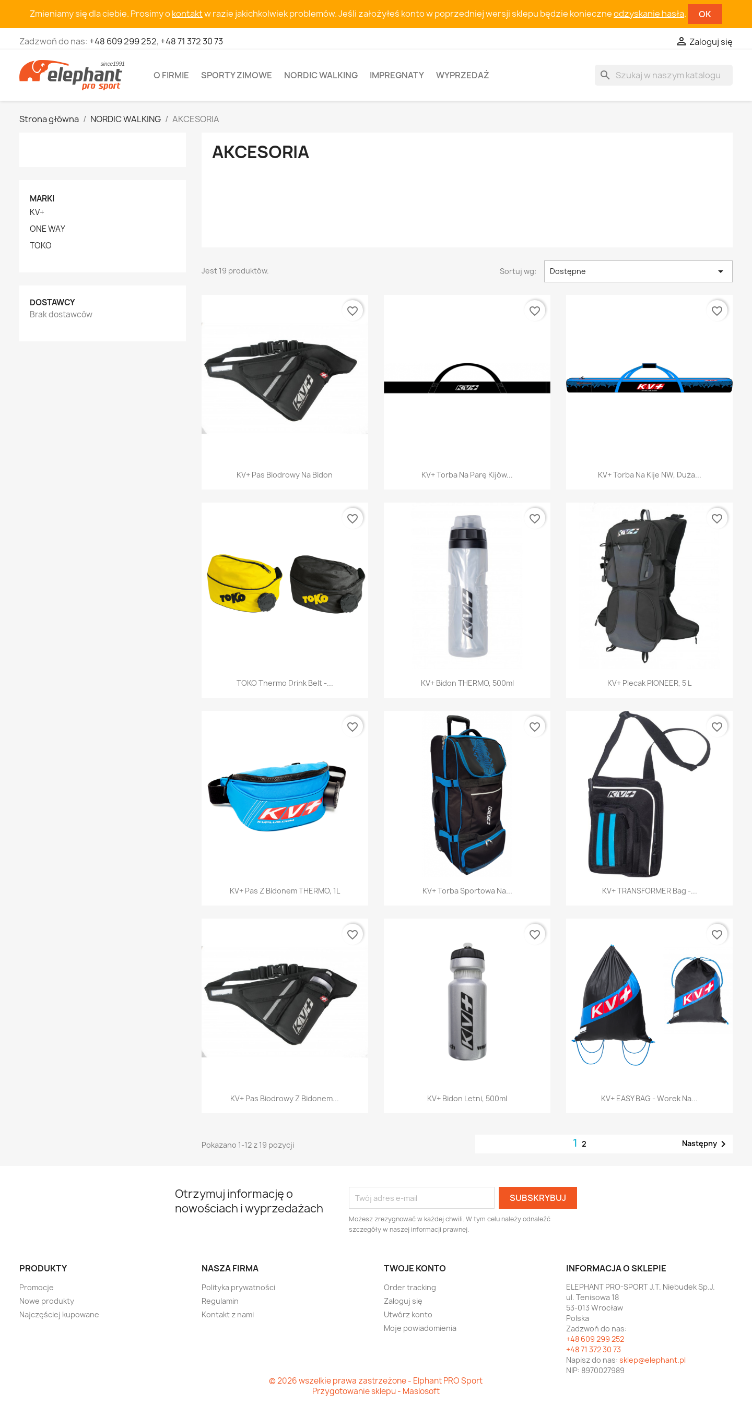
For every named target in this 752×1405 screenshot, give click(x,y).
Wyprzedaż (462, 75)
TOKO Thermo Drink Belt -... (285, 683)
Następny (706, 1144)
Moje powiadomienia (420, 1328)
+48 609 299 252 (123, 41)
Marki (42, 198)
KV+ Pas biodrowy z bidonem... (284, 1098)
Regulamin (220, 1301)
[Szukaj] (664, 75)
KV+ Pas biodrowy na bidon (285, 475)
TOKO (41, 246)
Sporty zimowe (236, 75)
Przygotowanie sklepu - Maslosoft (376, 1391)
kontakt (187, 13)
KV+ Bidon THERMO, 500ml (467, 683)
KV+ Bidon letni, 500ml (467, 1098)
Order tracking (410, 1287)
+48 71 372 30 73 (191, 41)
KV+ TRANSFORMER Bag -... (649, 891)
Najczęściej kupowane (59, 1314)
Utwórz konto (408, 1314)
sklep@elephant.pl (652, 1360)
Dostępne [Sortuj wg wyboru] (638, 271)
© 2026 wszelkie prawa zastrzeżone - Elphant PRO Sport (376, 1380)
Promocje (36, 1287)
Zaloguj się (403, 1301)
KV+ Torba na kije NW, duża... (649, 475)
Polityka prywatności (238, 1287)
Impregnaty (397, 75)
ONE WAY (47, 229)
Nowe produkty (46, 1301)
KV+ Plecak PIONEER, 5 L (649, 683)
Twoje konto (415, 1268)
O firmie (171, 75)
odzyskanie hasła (649, 13)
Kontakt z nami (228, 1314)
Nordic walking (321, 75)
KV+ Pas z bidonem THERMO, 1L (285, 891)
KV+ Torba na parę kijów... (467, 475)
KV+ (37, 212)
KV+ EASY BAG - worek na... (649, 1098)
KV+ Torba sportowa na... (467, 891)
